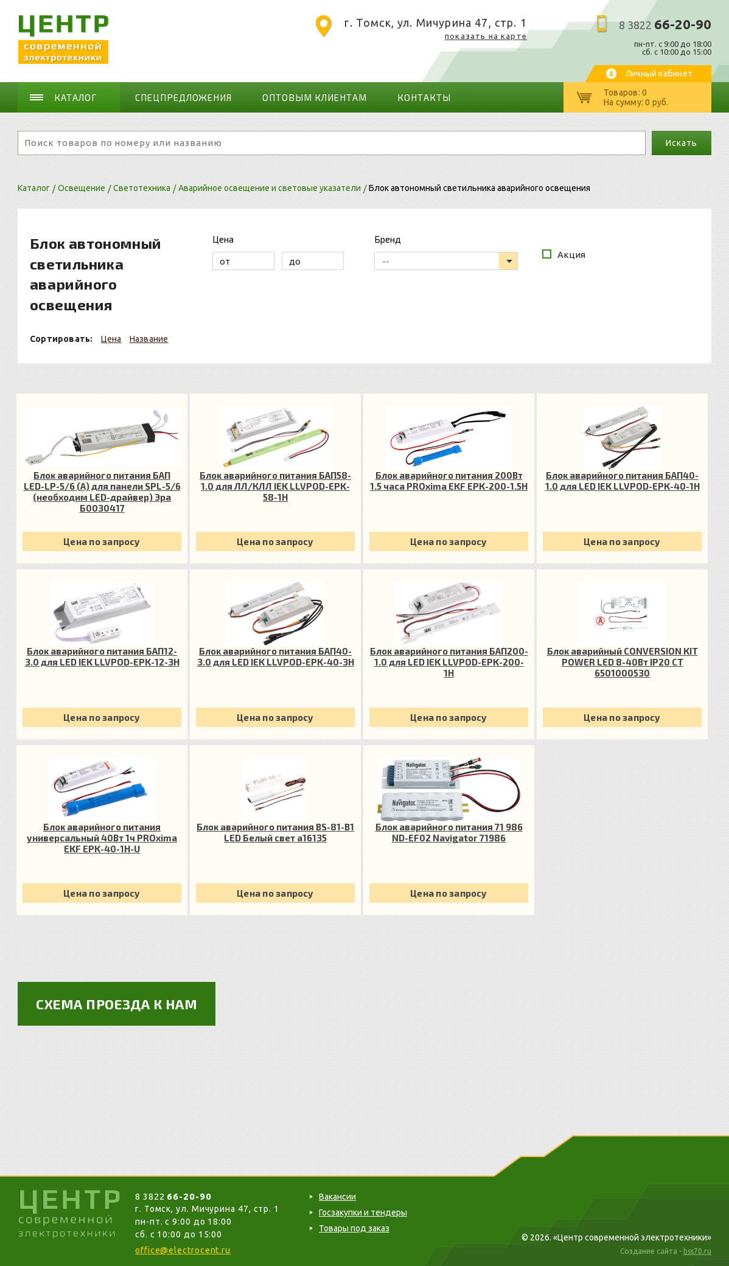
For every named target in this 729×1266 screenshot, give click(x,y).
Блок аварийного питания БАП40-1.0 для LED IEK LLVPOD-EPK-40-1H (622, 481)
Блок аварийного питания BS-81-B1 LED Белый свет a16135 (275, 832)
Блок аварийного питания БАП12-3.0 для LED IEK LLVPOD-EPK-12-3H (102, 656)
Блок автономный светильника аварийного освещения (479, 188)
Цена (111, 339)
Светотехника (141, 188)
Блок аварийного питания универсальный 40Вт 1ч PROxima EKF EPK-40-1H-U (102, 837)
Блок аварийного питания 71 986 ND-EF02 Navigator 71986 (449, 832)
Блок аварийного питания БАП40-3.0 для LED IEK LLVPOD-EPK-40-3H (275, 656)
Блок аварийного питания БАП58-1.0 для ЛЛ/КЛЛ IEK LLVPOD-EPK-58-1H (275, 486)
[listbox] (446, 261)
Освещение (81, 188)
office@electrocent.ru (183, 1250)
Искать (681, 143)
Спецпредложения (183, 97)
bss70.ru (697, 1251)
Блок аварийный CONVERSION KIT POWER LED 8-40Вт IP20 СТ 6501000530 (622, 661)
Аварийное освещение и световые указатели (269, 188)
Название (149, 339)
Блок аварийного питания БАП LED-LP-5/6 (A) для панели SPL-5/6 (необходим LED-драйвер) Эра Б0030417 (102, 491)
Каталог (75, 97)
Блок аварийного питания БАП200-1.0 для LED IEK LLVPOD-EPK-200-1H (449, 661)
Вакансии (337, 1197)
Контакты (424, 97)
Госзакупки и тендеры (363, 1212)
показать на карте (486, 36)
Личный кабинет (659, 73)
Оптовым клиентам (314, 97)
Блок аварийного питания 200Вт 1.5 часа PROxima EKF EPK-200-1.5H (449, 481)
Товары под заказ (354, 1228)
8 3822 (665, 25)
